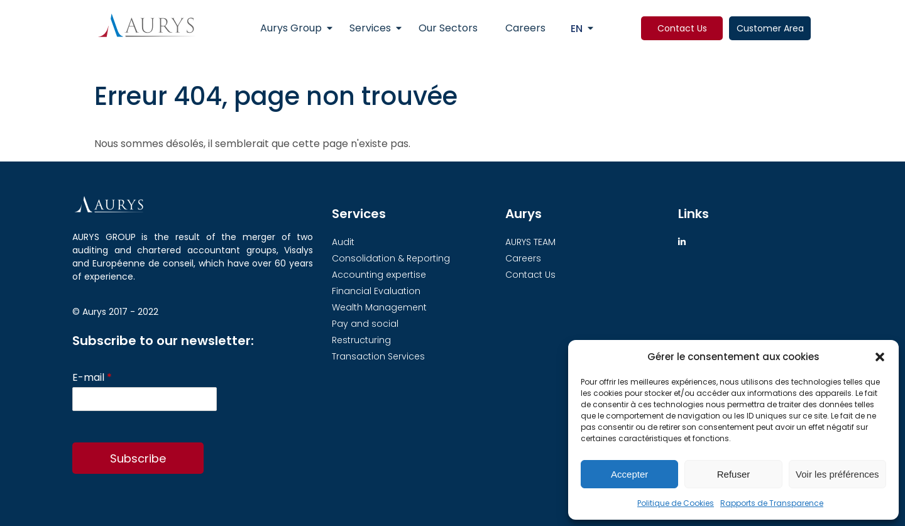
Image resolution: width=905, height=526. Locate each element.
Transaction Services (378, 356)
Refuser (733, 474)
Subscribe (138, 458)
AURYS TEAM (530, 242)
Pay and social (365, 323)
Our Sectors (448, 28)
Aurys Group (291, 28)
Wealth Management (379, 307)
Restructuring (361, 340)
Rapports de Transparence (771, 503)
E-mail (92, 378)
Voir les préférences (837, 474)
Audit (343, 242)
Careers (525, 28)
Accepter (629, 474)
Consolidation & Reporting (391, 258)
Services (370, 28)
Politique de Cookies (675, 503)
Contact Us (682, 28)
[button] (880, 357)
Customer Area (770, 28)
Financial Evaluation (376, 291)
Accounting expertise (379, 274)
